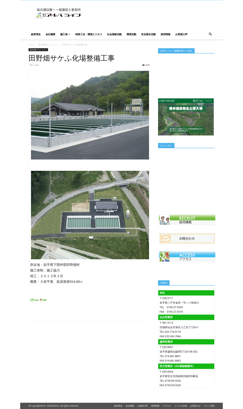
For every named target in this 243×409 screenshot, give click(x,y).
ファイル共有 (180, 405)
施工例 (65, 34)
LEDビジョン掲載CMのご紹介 (176, 50)
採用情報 (165, 34)
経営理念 (36, 34)
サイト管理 (209, 405)
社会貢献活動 (114, 34)
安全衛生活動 (148, 34)
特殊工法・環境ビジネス (88, 34)
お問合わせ (195, 405)
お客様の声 (181, 34)
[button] (210, 34)
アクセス (167, 405)
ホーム (32, 44)
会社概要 (50, 34)
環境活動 (131, 34)
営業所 (163, 283)
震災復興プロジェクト (48, 44)
